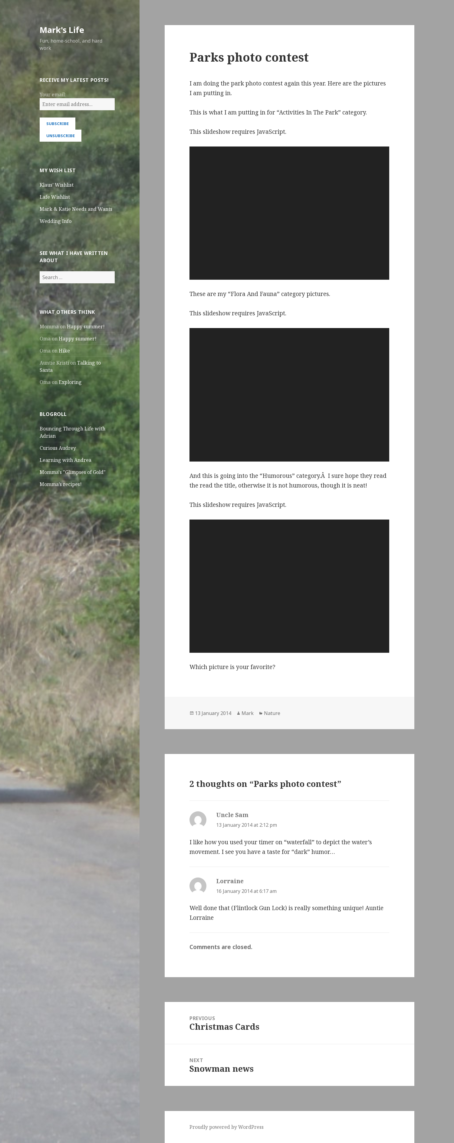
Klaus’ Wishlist (57, 185)
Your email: (53, 94)
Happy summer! (86, 326)
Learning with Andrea (65, 460)
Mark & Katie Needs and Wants (76, 209)
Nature (272, 713)
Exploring (70, 382)
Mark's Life (62, 29)
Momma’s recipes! (61, 484)
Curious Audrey (58, 448)
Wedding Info (55, 221)
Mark (248, 713)
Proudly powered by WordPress (226, 1127)
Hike (64, 350)
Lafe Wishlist (55, 197)
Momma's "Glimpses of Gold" (73, 472)
